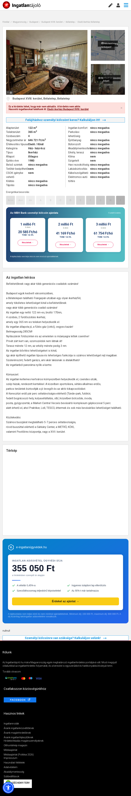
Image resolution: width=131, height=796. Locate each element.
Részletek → (28, 242)
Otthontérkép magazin (15, 745)
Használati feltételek (14, 762)
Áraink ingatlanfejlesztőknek (18, 737)
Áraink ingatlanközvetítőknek (19, 728)
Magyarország (19, 22)
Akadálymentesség (14, 771)
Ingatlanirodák (11, 723)
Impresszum (10, 758)
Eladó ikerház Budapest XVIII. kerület (68, 109)
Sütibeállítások (11, 776)
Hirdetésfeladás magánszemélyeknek (24, 740)
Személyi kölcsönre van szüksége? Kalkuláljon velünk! (65, 638)
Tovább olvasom (12, 671)
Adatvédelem (10, 767)
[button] (8, 788)
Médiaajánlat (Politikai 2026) (19, 754)
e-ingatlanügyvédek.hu (31, 547)
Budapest (33, 22)
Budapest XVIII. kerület (52, 22)
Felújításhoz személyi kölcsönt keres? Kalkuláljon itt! (65, 120)
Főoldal (6, 22)
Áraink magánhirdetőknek (17, 732)
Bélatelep (70, 22)
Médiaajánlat (10, 750)
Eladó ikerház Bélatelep (89, 22)
